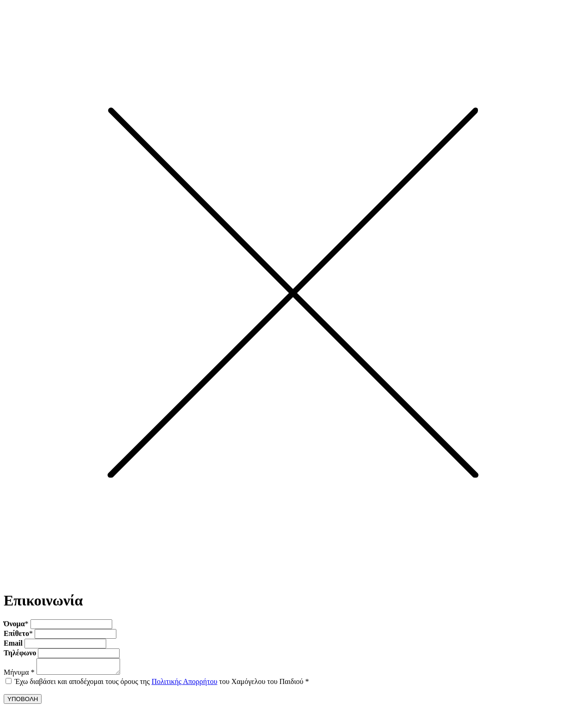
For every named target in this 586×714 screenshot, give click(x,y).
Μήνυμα (19, 675)
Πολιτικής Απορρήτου (184, 684)
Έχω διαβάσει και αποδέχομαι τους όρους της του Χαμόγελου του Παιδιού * (162, 684)
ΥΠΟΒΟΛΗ (22, 701)
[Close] (293, 580)
